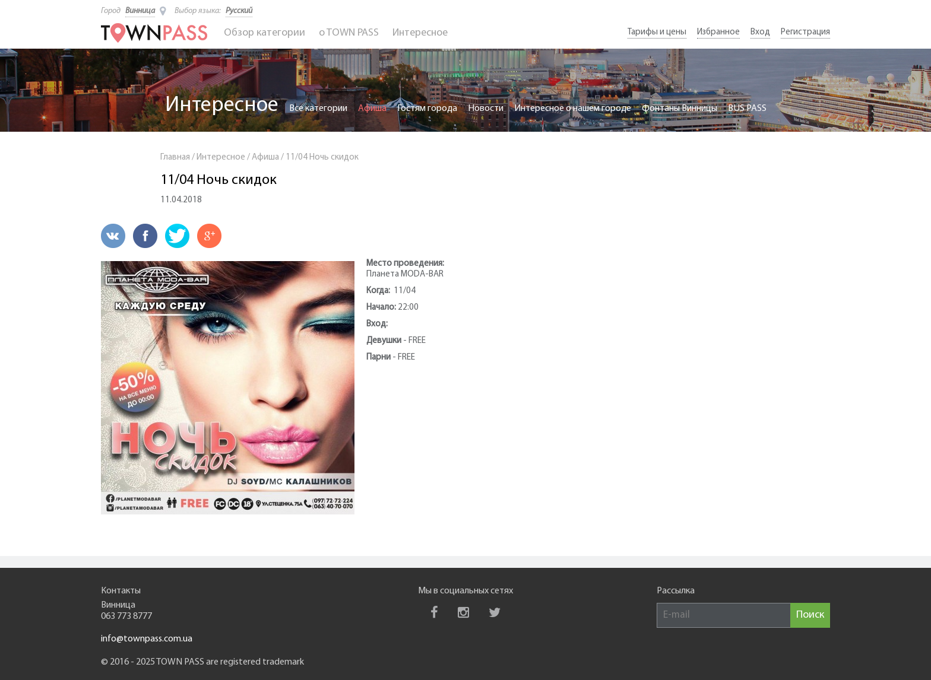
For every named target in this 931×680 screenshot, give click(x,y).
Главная (175, 157)
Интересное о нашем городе (572, 108)
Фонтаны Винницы (679, 108)
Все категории (318, 108)
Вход (760, 32)
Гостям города (427, 108)
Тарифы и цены (657, 32)
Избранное (718, 32)
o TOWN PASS (349, 33)
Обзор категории (264, 33)
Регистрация (805, 32)
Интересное (420, 33)
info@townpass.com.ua (146, 639)
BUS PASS (747, 108)
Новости (486, 108)
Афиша (372, 108)
